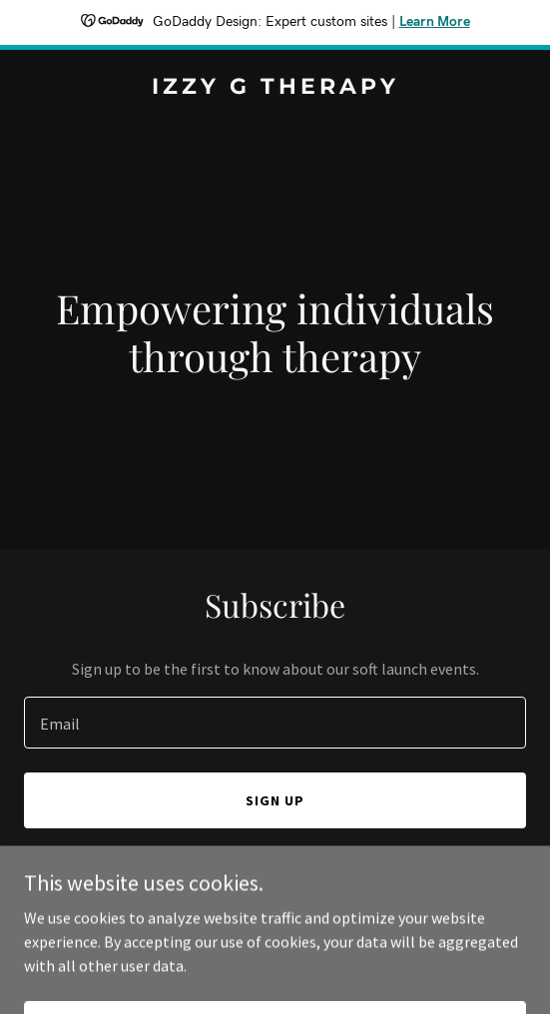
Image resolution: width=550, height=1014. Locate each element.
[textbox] (275, 723)
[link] (275, 88)
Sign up (275, 800)
